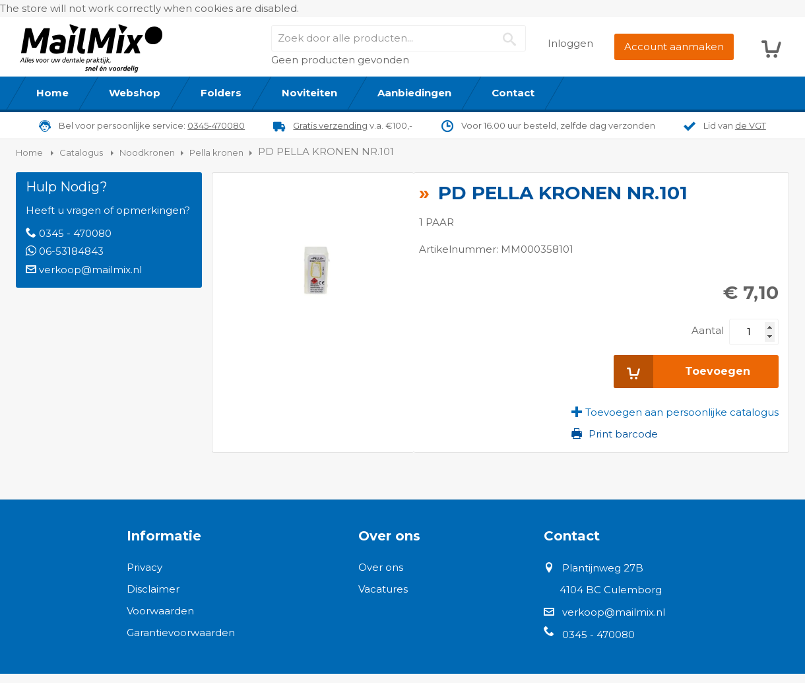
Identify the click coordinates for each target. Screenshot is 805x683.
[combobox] (398, 38)
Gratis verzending (330, 125)
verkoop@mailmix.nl (90, 269)
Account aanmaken (674, 46)
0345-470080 (216, 125)
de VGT (750, 125)
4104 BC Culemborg (611, 589)
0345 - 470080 (75, 233)
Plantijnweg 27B (602, 568)
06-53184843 (71, 251)
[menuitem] (52, 93)
